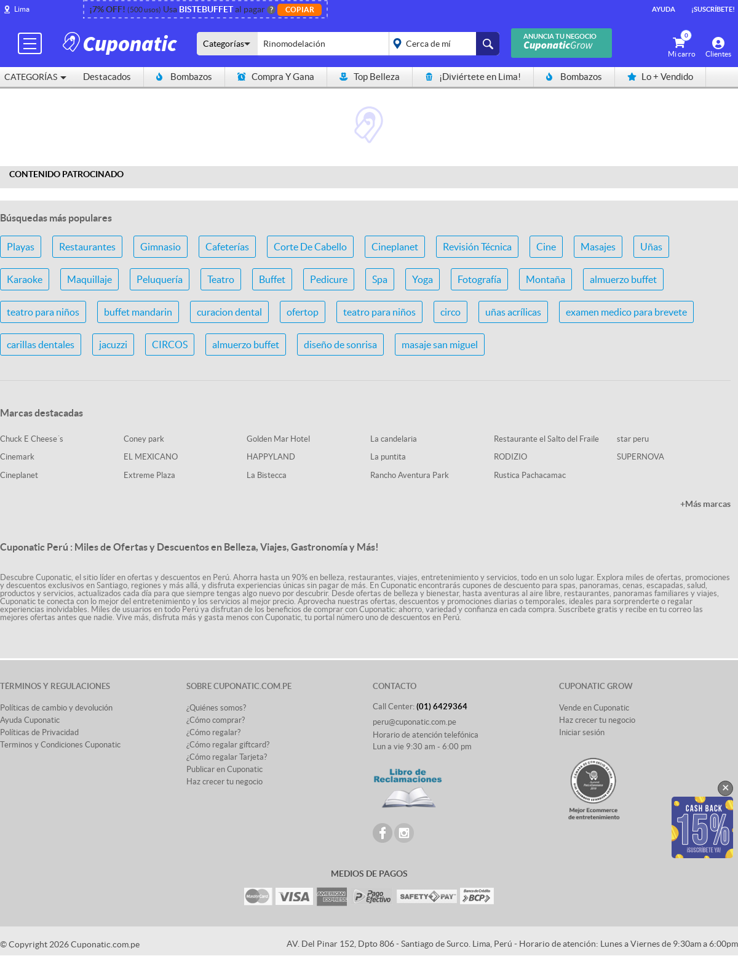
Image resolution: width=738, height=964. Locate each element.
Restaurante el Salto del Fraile (546, 439)
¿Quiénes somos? (216, 707)
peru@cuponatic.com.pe (414, 722)
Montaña (545, 279)
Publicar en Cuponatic (224, 769)
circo (450, 311)
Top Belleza (369, 76)
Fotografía (479, 279)
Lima (22, 9)
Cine (546, 246)
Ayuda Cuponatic (30, 720)
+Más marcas (705, 504)
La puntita (388, 456)
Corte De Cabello (310, 246)
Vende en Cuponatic (594, 707)
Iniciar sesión (582, 732)
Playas (20, 246)
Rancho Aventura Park (409, 475)
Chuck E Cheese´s (31, 439)
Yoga (422, 279)
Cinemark (17, 456)
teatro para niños (43, 311)
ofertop (303, 311)
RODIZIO (510, 456)
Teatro (220, 279)
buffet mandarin (138, 311)
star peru (633, 439)
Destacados (107, 76)
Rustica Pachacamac (530, 475)
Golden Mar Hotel (278, 439)
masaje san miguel (440, 344)
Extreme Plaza (149, 475)
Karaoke (24, 279)
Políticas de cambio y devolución (56, 707)
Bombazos (184, 76)
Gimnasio (160, 246)
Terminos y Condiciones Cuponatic (60, 744)
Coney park (144, 439)
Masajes (598, 246)
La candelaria (393, 439)
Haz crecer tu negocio (224, 781)
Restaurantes (87, 246)
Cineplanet (394, 246)
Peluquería (160, 279)
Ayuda (663, 9)
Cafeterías (227, 246)
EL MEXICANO (151, 456)
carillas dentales (40, 344)
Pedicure (328, 279)
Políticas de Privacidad (39, 732)
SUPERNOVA (640, 456)
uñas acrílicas (513, 311)
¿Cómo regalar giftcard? (227, 744)
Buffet (272, 279)
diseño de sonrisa (340, 344)
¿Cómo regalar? (213, 732)
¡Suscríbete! (713, 9)
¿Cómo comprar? (215, 720)
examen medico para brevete (626, 311)
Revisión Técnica (477, 246)
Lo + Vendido (660, 76)
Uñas (651, 246)
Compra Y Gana (275, 76)
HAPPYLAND (271, 456)
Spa (379, 279)
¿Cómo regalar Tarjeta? (226, 757)
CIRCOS (170, 344)
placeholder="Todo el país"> (442, 43)
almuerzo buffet (623, 279)
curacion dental (229, 311)
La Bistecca (267, 475)
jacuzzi (113, 344)
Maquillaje (89, 279)
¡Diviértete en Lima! (473, 76)
